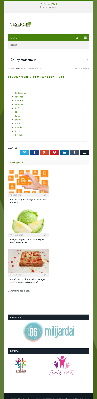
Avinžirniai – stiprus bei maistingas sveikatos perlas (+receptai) (27, 281)
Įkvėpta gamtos (48, 7)
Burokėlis (19, 135)
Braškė (18, 123)
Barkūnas (19, 100)
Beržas (18, 108)
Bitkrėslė (19, 112)
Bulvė (17, 131)
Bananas (19, 96)
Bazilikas (19, 104)
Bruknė (18, 119)
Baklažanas (20, 92)
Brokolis (18, 127)
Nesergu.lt (20, 68)
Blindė (17, 115)
